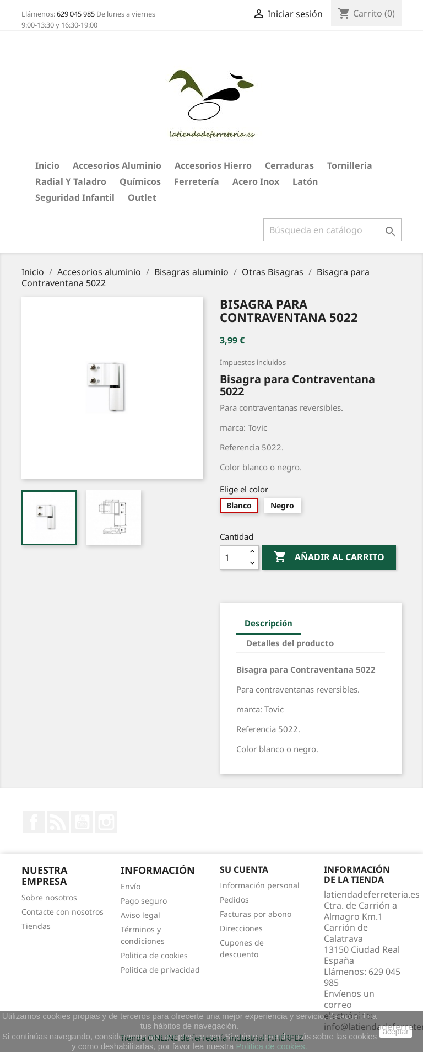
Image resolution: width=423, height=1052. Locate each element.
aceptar (396, 1031)
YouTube (82, 822)
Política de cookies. (271, 1046)
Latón (305, 181)
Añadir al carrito (329, 557)
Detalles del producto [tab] (290, 642)
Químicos (140, 181)
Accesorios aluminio (117, 165)
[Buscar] (332, 229)
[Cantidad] (233, 557)
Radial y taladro (70, 181)
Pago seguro (144, 900)
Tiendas (36, 926)
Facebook (34, 822)
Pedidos (234, 899)
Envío (130, 886)
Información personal (260, 885)
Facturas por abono (255, 914)
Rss (58, 822)
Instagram (106, 822)
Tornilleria (349, 165)
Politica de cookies (154, 955)
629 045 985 (76, 14)
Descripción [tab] (268, 623)
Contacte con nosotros (62, 911)
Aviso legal (140, 915)
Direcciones (241, 928)
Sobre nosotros (49, 897)
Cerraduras (289, 165)
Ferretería (196, 181)
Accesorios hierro (213, 165)
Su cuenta (244, 869)
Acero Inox (255, 181)
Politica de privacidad (160, 969)
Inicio (47, 165)
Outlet (142, 197)
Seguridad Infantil (75, 197)
